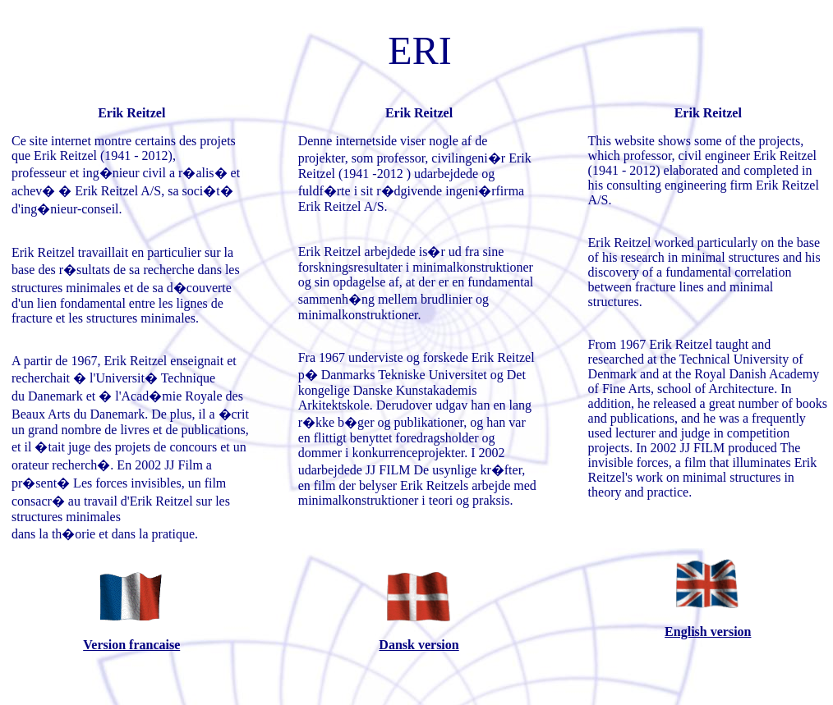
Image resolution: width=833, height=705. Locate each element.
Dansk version (418, 645)
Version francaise (131, 645)
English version (708, 632)
